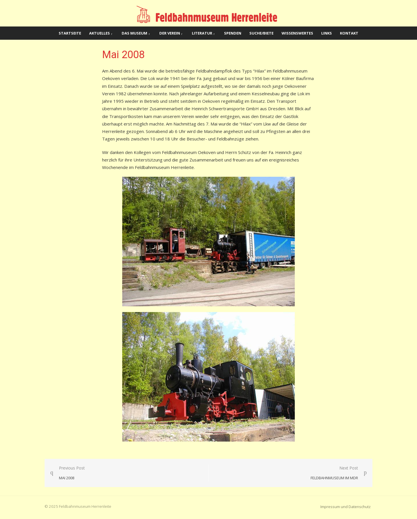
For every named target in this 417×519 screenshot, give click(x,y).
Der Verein (169, 33)
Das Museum (134, 33)
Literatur (202, 33)
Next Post (334, 473)
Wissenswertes (297, 33)
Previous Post (72, 473)
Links (326, 33)
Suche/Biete (261, 33)
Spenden (232, 33)
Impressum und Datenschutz (345, 506)
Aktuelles (99, 33)
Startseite (70, 33)
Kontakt (349, 33)
